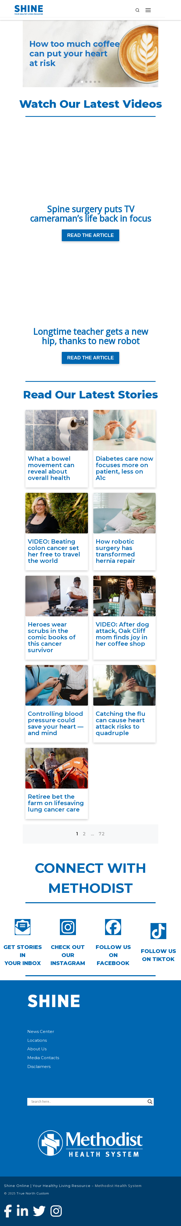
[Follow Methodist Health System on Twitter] (39, 1211)
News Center (40, 1031)
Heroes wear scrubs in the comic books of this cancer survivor (52, 637)
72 (102, 833)
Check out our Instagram (68, 955)
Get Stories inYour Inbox (22, 955)
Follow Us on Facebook (113, 955)
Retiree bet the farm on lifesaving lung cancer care (56, 803)
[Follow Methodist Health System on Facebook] (8, 1211)
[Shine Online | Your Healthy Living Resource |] (28, 9)
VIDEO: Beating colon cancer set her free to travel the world (54, 551)
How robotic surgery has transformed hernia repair (115, 551)
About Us (37, 1049)
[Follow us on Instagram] (56, 1211)
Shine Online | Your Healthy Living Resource (47, 1185)
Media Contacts (43, 1057)
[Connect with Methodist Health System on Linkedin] (22, 1211)
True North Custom (33, 1193)
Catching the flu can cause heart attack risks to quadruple (120, 723)
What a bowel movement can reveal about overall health (51, 468)
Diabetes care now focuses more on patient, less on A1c (124, 468)
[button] (82, 82)
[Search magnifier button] (150, 1101)
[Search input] (88, 1101)
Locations (37, 1040)
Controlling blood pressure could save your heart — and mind (55, 723)
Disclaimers (39, 1066)
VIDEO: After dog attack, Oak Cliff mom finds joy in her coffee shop (122, 634)
